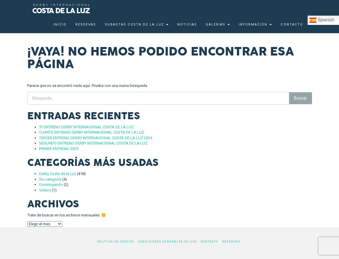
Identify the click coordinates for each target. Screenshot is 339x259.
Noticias (187, 24)
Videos (45, 190)
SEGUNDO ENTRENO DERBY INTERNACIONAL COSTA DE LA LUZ (93, 143)
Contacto (292, 24)
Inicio (60, 24)
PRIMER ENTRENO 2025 (58, 149)
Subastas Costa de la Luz (136, 24)
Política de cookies (115, 241)
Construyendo (51, 184)
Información (255, 24)
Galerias (218, 24)
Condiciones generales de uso (167, 241)
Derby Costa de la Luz (57, 173)
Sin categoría (50, 179)
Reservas (85, 24)
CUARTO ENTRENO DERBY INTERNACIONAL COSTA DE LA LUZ (91, 132)
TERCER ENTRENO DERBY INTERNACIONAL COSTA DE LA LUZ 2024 (95, 138)
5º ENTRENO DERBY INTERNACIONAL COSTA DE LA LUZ (86, 127)
